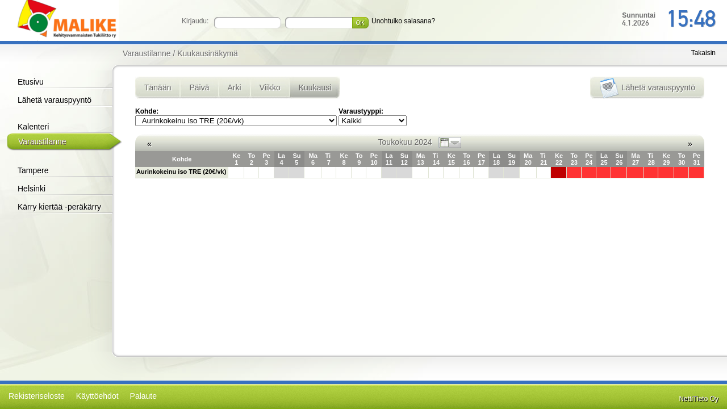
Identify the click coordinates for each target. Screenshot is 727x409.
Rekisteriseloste (37, 395)
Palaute (143, 395)
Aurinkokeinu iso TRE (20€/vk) (181, 171)
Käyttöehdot (97, 395)
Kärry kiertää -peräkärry (59, 206)
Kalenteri (33, 126)
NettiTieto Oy (698, 399)
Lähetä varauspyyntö (54, 100)
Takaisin (703, 53)
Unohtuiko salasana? (403, 21)
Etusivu (31, 81)
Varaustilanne (42, 141)
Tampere (33, 170)
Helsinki (31, 188)
